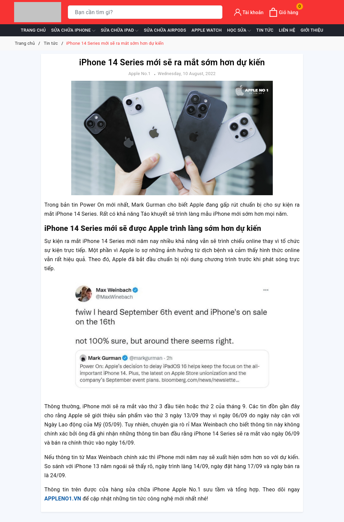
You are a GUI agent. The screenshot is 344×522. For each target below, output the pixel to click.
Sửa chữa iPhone (73, 30)
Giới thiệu (312, 30)
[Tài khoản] (249, 12)
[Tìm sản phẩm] (145, 12)
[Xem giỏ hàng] (283, 12)
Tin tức (264, 30)
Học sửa (239, 30)
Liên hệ (287, 30)
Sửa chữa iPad (119, 30)
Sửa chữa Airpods (165, 30)
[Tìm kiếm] (216, 12)
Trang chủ (33, 30)
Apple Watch (206, 30)
